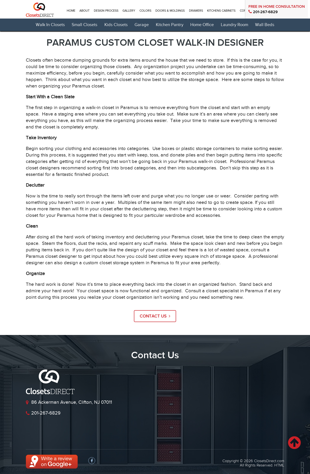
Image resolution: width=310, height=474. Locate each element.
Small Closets (84, 24)
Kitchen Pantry (169, 24)
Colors (145, 11)
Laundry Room (234, 24)
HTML (279, 465)
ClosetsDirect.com (269, 461)
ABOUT (84, 11)
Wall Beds (264, 24)
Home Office (202, 24)
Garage (142, 24)
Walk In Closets (50, 24)
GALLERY (128, 11)
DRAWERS (196, 11)
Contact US (155, 316)
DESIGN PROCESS (106, 11)
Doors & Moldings (170, 11)
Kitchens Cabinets (221, 11)
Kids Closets (116, 24)
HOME (71, 11)
